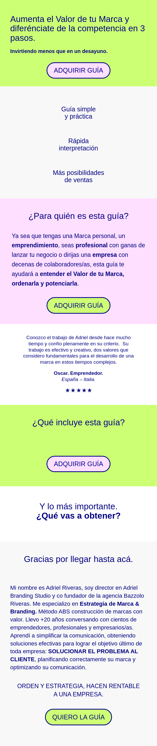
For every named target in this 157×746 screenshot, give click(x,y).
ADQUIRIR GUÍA (78, 70)
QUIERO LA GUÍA (78, 717)
